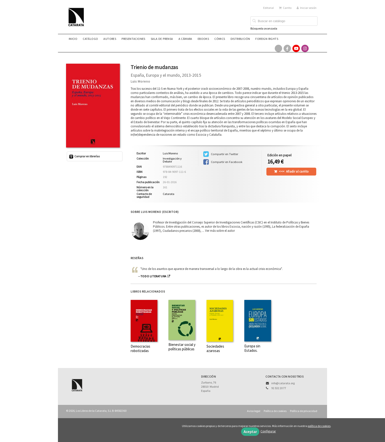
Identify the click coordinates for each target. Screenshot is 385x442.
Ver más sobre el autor (220, 231)
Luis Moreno (140, 81)
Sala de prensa (162, 39)
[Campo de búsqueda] (283, 21)
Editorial (268, 8)
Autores (109, 39)
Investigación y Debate (172, 160)
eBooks (203, 39)
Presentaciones (133, 39)
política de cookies (319, 426)
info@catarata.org (283, 383)
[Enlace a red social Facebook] (287, 48)
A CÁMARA (185, 39)
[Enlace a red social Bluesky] (313, 48)
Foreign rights (266, 39)
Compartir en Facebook (222, 162)
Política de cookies (275, 411)
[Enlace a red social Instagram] (305, 48)
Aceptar (250, 431)
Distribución (240, 39)
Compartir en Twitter (220, 154)
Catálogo (90, 39)
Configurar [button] (268, 431)
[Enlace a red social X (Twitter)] (278, 48)
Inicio (73, 39)
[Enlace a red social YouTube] (296, 48)
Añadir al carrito (294, 171)
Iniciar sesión (306, 8)
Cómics (219, 39)
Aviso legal (253, 411)
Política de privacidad (303, 411)
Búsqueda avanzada (263, 28)
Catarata (168, 194)
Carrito (285, 8)
